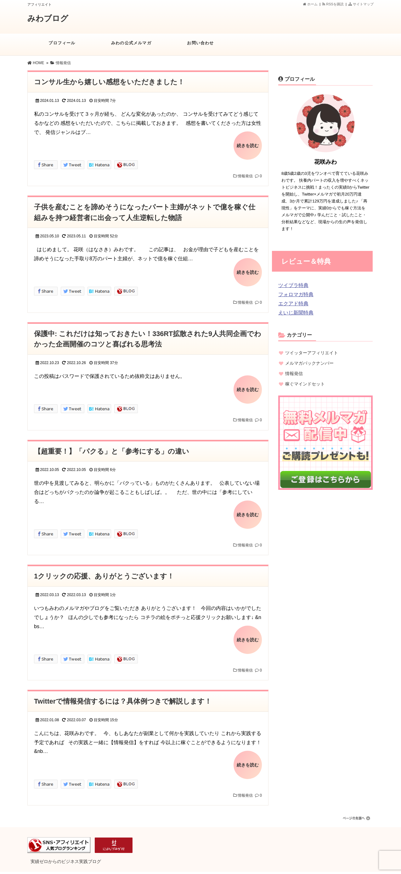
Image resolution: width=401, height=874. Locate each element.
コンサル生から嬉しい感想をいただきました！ (109, 82)
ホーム (310, 4)
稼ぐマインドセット (305, 383)
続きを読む (248, 144)
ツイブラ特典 (293, 285)
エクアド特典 (293, 303)
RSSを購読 (334, 4)
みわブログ (48, 18)
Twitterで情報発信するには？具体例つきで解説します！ (123, 693)
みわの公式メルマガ (131, 46)
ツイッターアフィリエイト (311, 352)
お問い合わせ (200, 46)
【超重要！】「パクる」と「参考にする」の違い (111, 446)
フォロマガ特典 (295, 294)
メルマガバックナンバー (309, 363)
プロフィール (62, 46)
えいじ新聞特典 (295, 312)
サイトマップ (361, 4)
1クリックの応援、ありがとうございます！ (104, 570)
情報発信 (245, 174)
